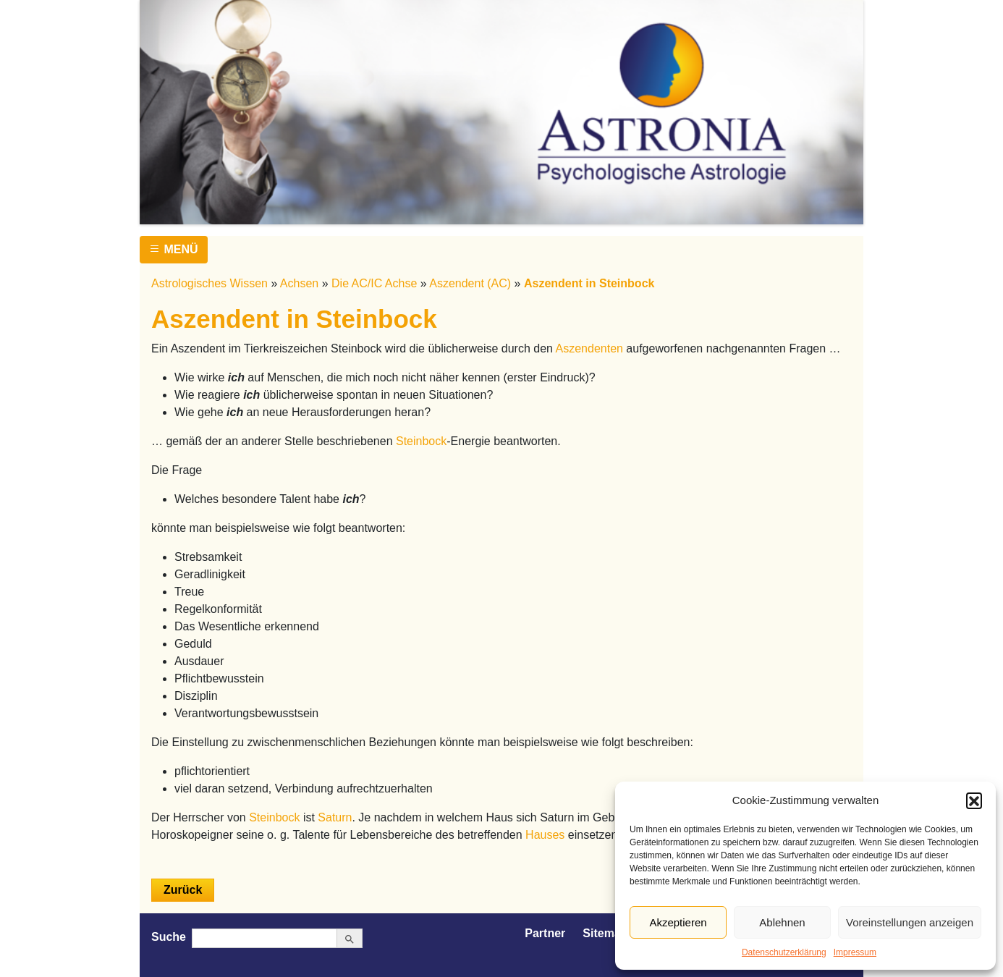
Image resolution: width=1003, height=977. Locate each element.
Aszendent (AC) (470, 283)
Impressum (855, 952)
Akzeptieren (677, 922)
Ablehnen (782, 922)
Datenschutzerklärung (784, 952)
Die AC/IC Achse (374, 283)
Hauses (544, 835)
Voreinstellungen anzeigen (909, 922)
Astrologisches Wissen (209, 283)
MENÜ (173, 249)
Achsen (299, 283)
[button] (974, 800)
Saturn (335, 817)
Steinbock (421, 441)
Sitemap (605, 933)
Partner (545, 933)
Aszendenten (589, 348)
